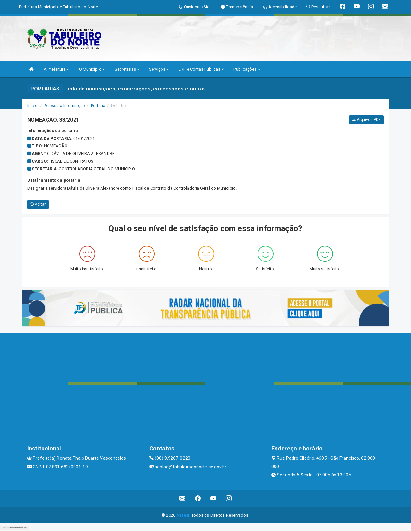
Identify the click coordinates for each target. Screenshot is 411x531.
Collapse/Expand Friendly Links (15, 528)
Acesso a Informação (64, 105)
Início (32, 105)
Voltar (38, 204)
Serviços (159, 69)
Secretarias (127, 69)
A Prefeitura (56, 69)
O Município (92, 69)
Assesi (182, 515)
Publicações (246, 69)
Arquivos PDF (366, 119)
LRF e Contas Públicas (201, 69)
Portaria (98, 105)
